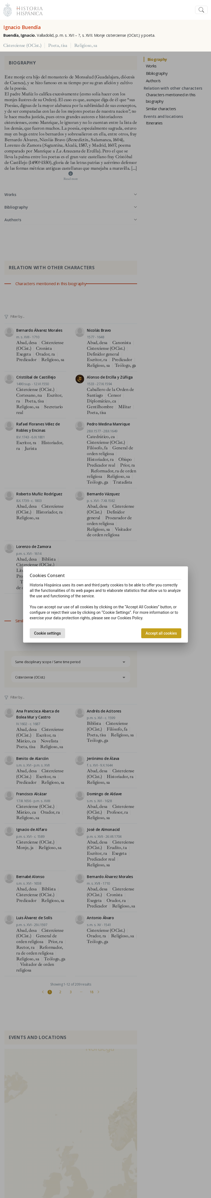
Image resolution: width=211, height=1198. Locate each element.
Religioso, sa (85, 45)
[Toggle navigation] (201, 10)
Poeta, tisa (57, 45)
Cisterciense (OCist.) (22, 45)
